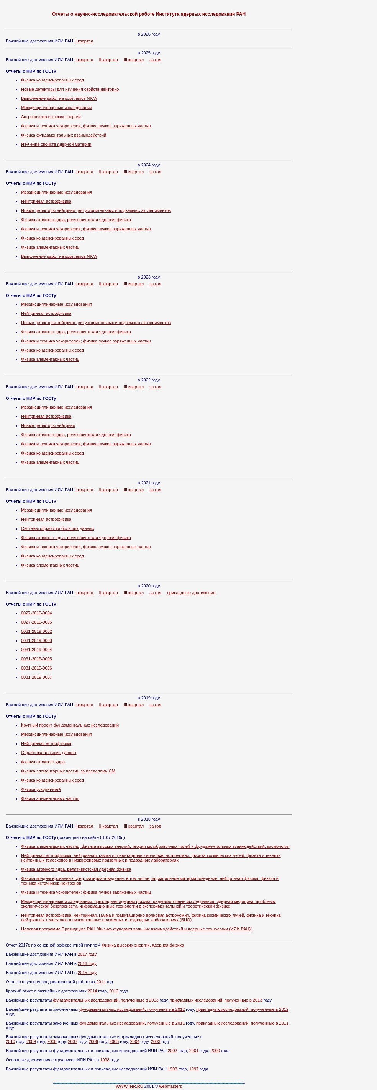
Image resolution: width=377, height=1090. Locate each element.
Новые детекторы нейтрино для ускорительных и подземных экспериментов (96, 210)
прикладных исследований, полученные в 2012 (242, 1009)
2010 (10, 1041)
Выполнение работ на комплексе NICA (59, 98)
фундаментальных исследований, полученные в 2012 (132, 1009)
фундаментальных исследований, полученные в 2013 (106, 1000)
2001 (193, 1050)
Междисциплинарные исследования (56, 107)
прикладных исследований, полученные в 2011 (242, 1023)
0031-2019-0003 (36, 640)
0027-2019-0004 (36, 613)
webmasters (170, 1086)
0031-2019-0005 (36, 659)
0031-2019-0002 (36, 631)
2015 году (87, 972)
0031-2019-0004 (36, 649)
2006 (93, 1041)
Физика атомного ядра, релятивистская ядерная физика (76, 219)
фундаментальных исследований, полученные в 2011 (132, 1023)
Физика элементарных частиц (50, 247)
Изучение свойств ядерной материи (56, 144)
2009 (31, 1041)
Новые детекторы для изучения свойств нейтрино (70, 89)
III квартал (134, 59)
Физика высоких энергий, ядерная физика (143, 945)
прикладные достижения (191, 592)
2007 (72, 1041)
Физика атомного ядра (43, 761)
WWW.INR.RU (129, 1086)
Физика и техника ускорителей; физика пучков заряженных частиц (86, 126)
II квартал (108, 59)
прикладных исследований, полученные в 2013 (216, 1000)
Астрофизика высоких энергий (51, 116)
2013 (113, 991)
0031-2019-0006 (36, 668)
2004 (134, 1041)
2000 (215, 1050)
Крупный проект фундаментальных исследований (70, 725)
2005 (114, 1041)
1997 (193, 1069)
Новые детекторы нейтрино (48, 425)
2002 (172, 1050)
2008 (51, 1041)
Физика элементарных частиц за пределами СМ (68, 771)
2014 (100, 981)
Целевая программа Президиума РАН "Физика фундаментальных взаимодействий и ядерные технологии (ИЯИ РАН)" (136, 929)
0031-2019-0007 (36, 677)
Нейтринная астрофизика (46, 201)
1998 (104, 1059)
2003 (155, 1041)
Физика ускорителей (41, 789)
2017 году (87, 954)
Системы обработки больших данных (57, 528)
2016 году (87, 963)
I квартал (84, 41)
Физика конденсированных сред (52, 80)
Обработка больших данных (48, 752)
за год (155, 59)
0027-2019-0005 (36, 622)
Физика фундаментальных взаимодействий (63, 135)
